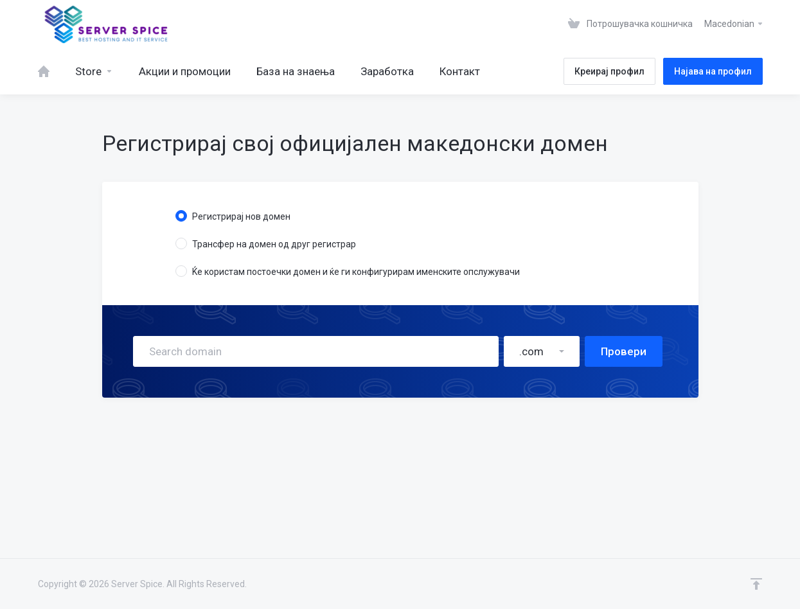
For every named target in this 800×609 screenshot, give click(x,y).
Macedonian (734, 24)
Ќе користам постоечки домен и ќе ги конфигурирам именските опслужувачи (347, 271)
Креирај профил (609, 71)
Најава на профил (713, 71)
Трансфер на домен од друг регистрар (265, 243)
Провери (623, 351)
